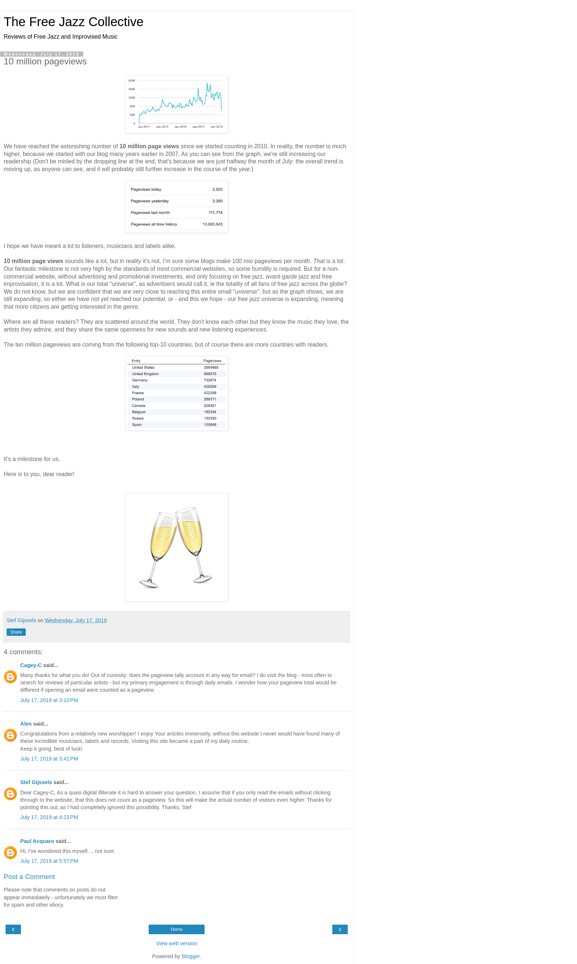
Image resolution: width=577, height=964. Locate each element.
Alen (26, 724)
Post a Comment (29, 876)
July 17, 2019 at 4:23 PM (49, 817)
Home (177, 929)
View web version (176, 943)
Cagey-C (31, 665)
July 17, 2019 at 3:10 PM (49, 700)
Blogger (191, 956)
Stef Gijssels (36, 782)
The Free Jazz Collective (74, 22)
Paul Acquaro (37, 841)
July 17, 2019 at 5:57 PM (49, 861)
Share (16, 632)
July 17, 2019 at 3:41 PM (49, 759)
